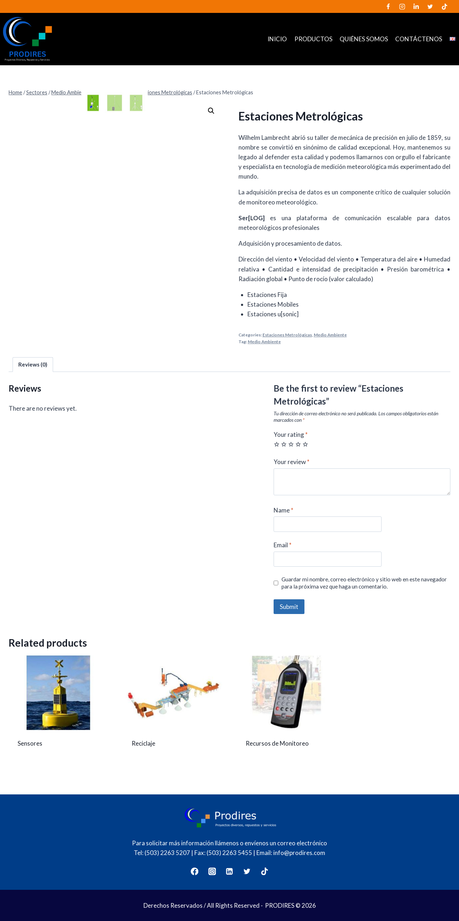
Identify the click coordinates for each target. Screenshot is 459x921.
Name (283, 510)
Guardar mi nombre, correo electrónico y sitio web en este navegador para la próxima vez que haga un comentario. (364, 583)
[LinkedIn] (416, 6)
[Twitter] (430, 6)
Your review (291, 462)
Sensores (30, 743)
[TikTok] (444, 6)
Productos (313, 39)
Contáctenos (418, 39)
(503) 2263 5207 (167, 852)
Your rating (291, 434)
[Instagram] (402, 6)
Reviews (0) (32, 364)
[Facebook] (388, 6)
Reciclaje (143, 743)
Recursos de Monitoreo (277, 743)
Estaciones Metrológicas (287, 334)
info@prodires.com (299, 852)
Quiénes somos (364, 39)
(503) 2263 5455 (229, 852)
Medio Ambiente (330, 334)
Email (283, 545)
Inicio (277, 39)
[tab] (33, 364)
